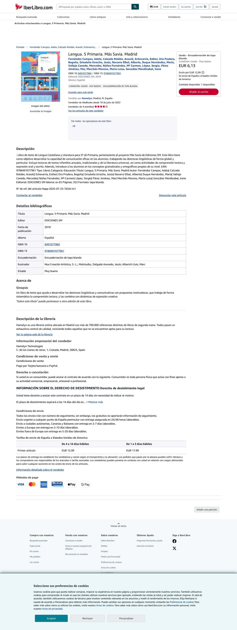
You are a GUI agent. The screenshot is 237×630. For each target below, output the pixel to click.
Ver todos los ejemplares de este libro (91, 121)
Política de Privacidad (110, 556)
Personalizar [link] (126, 618)
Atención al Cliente (145, 546)
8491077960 (84, 73)
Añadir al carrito (198, 91)
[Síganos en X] (174, 548)
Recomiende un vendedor (76, 554)
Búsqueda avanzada (26, 16)
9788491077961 (54, 251)
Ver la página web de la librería (34, 334)
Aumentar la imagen (40, 111)
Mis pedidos (35, 556)
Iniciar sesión (169, 6)
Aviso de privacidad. (52, 608)
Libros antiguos (98, 16)
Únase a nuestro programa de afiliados (78, 547)
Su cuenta (186, 6)
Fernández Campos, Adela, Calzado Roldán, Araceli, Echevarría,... (63, 47)
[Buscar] (135, 7)
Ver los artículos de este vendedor (85, 110)
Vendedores (174, 16)
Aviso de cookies (108, 567)
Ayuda (215, 6)
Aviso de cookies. (105, 605)
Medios (104, 546)
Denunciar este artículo (172, 195)
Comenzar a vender (211, 16)
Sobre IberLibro (108, 540)
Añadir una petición (207, 509)
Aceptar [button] (51, 618)
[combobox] (94, 7)
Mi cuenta (34, 551)
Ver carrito (34, 562)
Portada (20, 47)
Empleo (104, 551)
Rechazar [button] (87, 618)
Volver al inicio (118, 526)
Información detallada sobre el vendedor (40, 469)
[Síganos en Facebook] (174, 541)
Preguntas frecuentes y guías (149, 540)
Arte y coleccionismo (137, 16)
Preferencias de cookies (182, 601)
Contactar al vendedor (29, 195)
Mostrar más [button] (95, 402)
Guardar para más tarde (80, 92)
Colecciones (63, 16)
